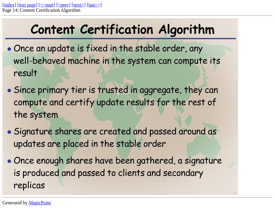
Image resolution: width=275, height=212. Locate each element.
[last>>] (94, 4)
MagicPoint (40, 202)
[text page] (27, 4)
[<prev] (63, 4)
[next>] (78, 4)
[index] (9, 4)
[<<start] (47, 4)
